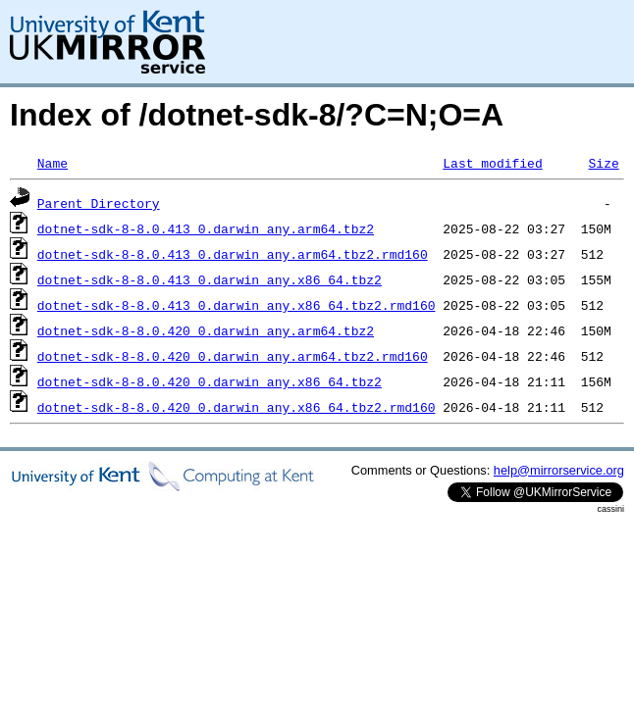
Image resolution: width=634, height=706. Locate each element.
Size (603, 163)
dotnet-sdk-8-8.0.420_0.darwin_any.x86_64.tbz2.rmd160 (236, 407)
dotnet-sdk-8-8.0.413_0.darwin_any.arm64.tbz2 (205, 228)
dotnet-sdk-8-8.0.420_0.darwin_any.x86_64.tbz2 (209, 381)
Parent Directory (98, 203)
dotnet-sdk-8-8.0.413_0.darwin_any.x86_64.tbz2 (209, 279)
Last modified (492, 163)
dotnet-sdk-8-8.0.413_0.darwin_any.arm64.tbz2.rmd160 (232, 254)
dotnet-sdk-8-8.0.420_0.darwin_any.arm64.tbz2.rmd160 (232, 356)
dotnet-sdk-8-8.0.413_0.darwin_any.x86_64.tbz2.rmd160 (236, 305)
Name (52, 163)
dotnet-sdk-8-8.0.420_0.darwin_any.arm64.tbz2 (205, 330)
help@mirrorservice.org (559, 470)
